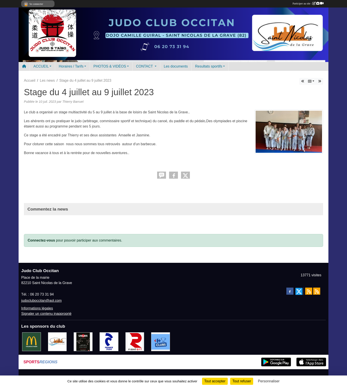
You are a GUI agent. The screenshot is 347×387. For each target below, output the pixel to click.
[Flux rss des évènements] (316, 291)
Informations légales (37, 308)
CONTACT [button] (145, 66)
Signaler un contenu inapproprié (46, 313)
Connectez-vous (41, 240)
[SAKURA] (83, 341)
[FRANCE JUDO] (109, 341)
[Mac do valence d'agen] (31, 341)
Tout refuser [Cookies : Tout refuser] (241, 381)
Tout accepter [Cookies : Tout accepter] (215, 381)
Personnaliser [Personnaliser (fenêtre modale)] (269, 381)
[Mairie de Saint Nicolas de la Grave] (57, 341)
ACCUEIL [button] (41, 66)
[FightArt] (134, 341)
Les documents (176, 66)
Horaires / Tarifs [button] (71, 66)
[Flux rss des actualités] (308, 291)
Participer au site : (308, 3)
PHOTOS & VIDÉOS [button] (109, 66)
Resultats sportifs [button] (208, 66)
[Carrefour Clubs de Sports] (160, 341)
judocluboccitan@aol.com (41, 300)
